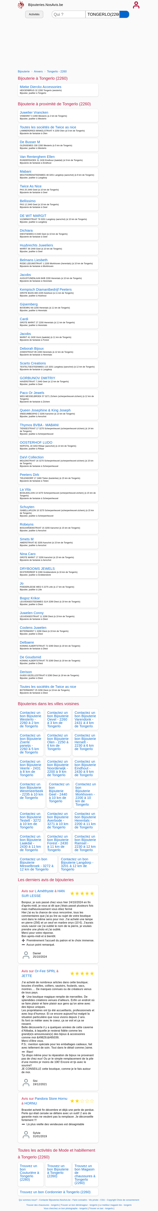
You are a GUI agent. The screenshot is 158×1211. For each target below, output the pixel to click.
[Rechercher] (124, 14)
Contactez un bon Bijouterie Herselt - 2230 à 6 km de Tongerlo (85, 742)
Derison (26, 672)
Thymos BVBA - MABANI (39, 425)
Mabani (25, 171)
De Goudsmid (30, 657)
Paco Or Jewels (32, 392)
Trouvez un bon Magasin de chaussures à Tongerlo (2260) (85, 1174)
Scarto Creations (33, 363)
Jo (22, 583)
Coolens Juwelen (33, 627)
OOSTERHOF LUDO (36, 442)
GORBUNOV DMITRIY (37, 378)
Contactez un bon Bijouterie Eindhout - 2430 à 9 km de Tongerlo (85, 768)
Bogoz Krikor (30, 598)
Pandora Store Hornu (51, 1098)
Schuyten (27, 507)
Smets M (27, 539)
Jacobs (25, 274)
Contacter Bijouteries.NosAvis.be (54, 1200)
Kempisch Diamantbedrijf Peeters (46, 289)
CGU (102, 1200)
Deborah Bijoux (32, 348)
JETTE (27, 976)
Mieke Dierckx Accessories (41, 86)
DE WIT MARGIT (33, 215)
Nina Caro (28, 554)
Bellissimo (28, 201)
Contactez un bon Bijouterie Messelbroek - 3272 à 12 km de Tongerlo (37, 864)
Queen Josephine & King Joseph (45, 410)
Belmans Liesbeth (34, 260)
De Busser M (30, 142)
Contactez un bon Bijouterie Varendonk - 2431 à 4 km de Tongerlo (85, 719)
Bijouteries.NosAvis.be (45, 5)
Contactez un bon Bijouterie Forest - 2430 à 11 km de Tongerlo (58, 843)
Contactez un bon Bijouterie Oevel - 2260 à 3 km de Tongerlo (58, 719)
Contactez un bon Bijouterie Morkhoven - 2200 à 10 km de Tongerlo (86, 794)
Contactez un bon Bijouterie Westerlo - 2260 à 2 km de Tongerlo (30, 719)
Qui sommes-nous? (28, 1200)
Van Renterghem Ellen (37, 156)
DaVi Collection (32, 457)
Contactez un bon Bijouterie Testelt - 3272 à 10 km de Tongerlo (30, 820)
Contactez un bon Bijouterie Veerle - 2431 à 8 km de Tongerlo (30, 768)
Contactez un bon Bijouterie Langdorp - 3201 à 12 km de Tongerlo (77, 864)
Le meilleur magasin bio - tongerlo (115, 1205)
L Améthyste (44, 891)
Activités (34, 14)
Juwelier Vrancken (34, 112)
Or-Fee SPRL (45, 971)
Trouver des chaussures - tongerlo (42, 1205)
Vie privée (93, 1200)
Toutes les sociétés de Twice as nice (48, 127)
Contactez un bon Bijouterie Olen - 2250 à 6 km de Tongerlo (58, 742)
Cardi (24, 319)
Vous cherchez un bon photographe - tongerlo (65, 1208)
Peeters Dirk (29, 474)
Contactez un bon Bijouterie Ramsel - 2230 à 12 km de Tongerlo (85, 843)
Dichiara (26, 230)
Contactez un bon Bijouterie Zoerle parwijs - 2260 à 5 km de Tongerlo (30, 743)
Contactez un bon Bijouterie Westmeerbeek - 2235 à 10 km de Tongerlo (31, 791)
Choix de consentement (128, 1200)
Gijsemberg (29, 304)
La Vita (25, 489)
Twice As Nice (31, 186)
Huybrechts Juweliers (36, 245)
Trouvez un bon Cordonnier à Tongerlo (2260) (55, 1192)
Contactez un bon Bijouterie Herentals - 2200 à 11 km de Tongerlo (85, 820)
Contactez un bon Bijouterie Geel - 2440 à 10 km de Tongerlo (59, 792)
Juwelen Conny (32, 613)
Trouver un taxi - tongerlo (101, 1208)
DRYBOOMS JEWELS (37, 568)
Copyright (111, 1200)
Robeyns (27, 524)
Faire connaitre (79, 1200)
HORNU (31, 1103)
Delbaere (27, 642)
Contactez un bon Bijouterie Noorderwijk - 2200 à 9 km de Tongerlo (58, 768)
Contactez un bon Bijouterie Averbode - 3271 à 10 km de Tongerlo (58, 820)
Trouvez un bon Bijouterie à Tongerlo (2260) (58, 1171)
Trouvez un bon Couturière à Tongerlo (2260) (29, 1172)
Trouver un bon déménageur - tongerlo (79, 1205)
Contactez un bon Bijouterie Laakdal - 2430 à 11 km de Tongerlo (30, 843)
